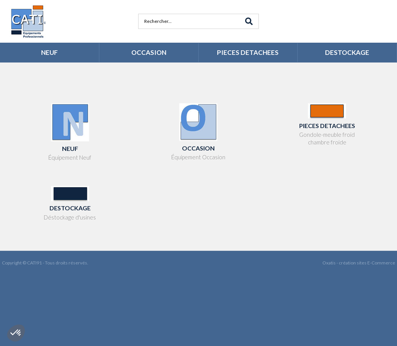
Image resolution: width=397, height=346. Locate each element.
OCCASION (148, 52)
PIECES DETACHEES (248, 52)
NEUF (49, 52)
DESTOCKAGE (347, 52)
